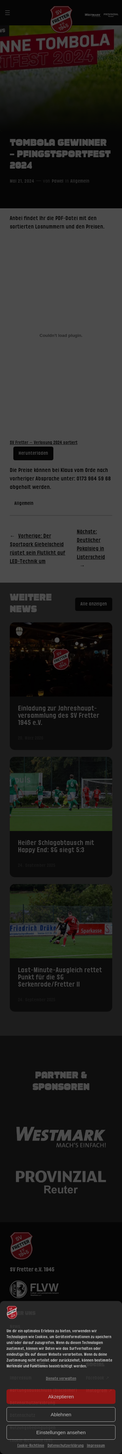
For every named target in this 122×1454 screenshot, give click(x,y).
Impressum (96, 1445)
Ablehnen (61, 1414)
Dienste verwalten (61, 1378)
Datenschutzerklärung (65, 1445)
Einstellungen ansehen (61, 1432)
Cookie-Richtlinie (30, 1445)
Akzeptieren (61, 1396)
